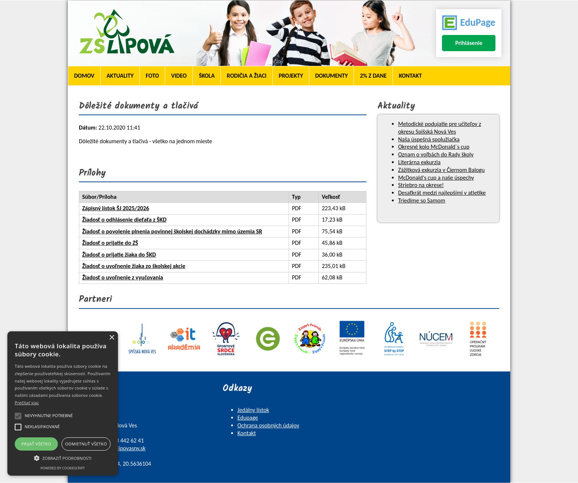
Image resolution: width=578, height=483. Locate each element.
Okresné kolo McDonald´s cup (433, 146)
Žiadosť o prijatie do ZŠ (110, 242)
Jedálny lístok (253, 409)
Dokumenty (331, 75)
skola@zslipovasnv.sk (120, 448)
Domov (84, 75)
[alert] (62, 403)
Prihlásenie (469, 42)
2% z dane (373, 75)
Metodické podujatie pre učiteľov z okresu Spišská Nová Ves (439, 127)
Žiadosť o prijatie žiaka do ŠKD (119, 254)
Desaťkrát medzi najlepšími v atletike (442, 192)
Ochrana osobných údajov (268, 425)
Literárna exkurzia (419, 162)
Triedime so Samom (421, 200)
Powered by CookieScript (63, 468)
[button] (63, 457)
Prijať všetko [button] (36, 444)
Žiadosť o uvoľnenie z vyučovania (122, 277)
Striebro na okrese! (421, 184)
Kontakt (410, 75)
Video (179, 75)
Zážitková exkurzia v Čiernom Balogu (441, 169)
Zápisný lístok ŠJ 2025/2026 (115, 208)
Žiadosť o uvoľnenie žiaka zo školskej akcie (133, 265)
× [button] (111, 338)
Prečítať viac (27, 402)
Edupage (247, 417)
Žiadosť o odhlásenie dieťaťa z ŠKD (124, 219)
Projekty (291, 75)
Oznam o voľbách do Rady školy (435, 154)
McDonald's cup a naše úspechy (436, 177)
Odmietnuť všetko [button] (86, 444)
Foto (152, 75)
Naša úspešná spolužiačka (429, 139)
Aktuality (120, 75)
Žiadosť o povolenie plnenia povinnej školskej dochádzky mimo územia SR (172, 231)
